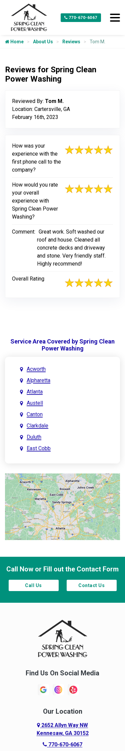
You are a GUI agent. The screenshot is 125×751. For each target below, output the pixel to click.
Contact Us (91, 585)
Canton (35, 414)
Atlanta (35, 391)
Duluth (34, 437)
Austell (35, 403)
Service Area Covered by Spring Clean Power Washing (62, 345)
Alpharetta (38, 380)
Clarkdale (37, 425)
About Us (43, 41)
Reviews (71, 41)
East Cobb (39, 448)
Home (14, 41)
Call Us (33, 585)
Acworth (36, 369)
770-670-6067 (80, 17)
